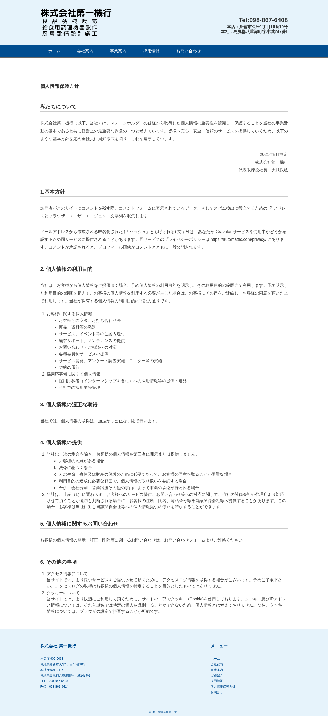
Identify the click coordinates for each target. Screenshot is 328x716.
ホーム (54, 51)
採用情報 (151, 51)
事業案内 (118, 51)
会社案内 (85, 51)
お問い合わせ (188, 51)
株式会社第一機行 (168, 712)
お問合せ (217, 692)
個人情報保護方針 (223, 686)
